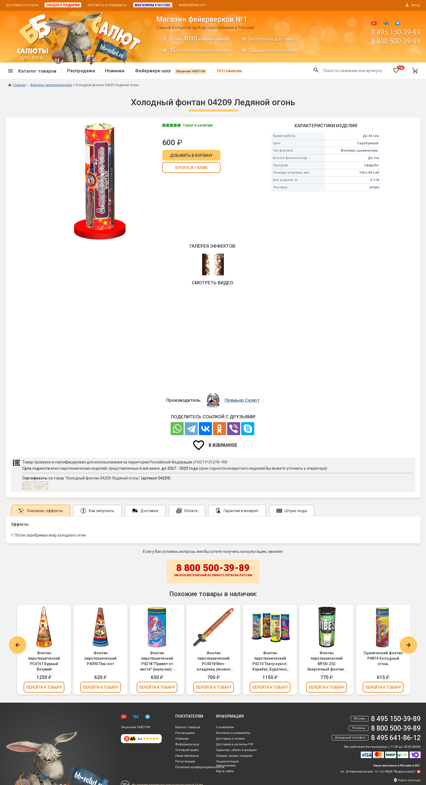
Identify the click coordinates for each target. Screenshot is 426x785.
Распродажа (81, 70)
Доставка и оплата (22, 5)
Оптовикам (229, 70)
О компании (225, 727)
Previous (17, 645)
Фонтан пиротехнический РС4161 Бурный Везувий (44, 661)
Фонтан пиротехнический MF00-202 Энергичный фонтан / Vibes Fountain (326, 661)
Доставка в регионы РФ (234, 744)
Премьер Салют (242, 400)
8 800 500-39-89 (396, 41)
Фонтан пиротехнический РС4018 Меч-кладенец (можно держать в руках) (214, 661)
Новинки (114, 70)
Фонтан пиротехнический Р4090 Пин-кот (100, 658)
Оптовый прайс (187, 750)
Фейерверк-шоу (170, 71)
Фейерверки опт (192, 5)
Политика (199, 767)
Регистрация (185, 761)
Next (408, 645)
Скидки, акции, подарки (234, 756)
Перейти (44, 687)
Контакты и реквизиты (107, 5)
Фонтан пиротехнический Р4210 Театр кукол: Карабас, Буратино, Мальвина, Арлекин (270, 661)
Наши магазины (187, 756)
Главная (17, 85)
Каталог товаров (187, 727)
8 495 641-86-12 (396, 738)
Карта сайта (225, 771)
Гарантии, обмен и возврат (236, 750)
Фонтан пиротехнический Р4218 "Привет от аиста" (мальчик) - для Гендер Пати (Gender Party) (157, 661)
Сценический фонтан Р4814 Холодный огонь (383, 658)
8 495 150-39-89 (396, 32)
